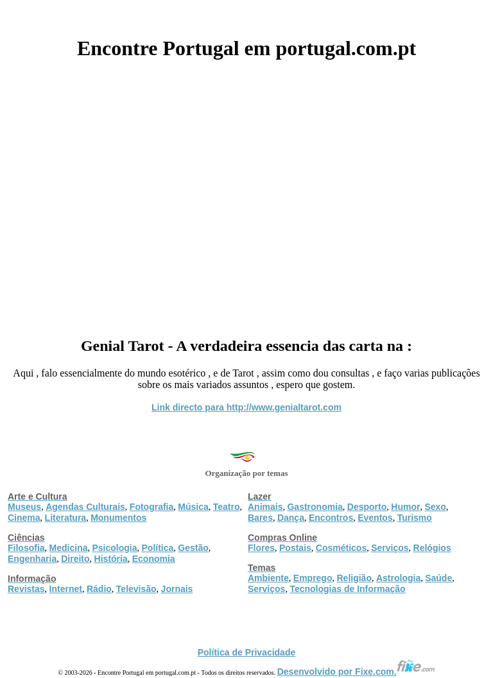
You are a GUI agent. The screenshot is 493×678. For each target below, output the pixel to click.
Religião (353, 578)
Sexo (434, 507)
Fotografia (151, 507)
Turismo (414, 518)
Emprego (313, 578)
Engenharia (32, 559)
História (111, 559)
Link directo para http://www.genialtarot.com (246, 407)
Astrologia (398, 578)
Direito (75, 559)
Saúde (438, 578)
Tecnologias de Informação (347, 589)
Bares (260, 518)
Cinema (24, 518)
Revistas (26, 589)
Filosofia (26, 548)
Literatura (66, 518)
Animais (265, 507)
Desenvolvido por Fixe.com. (356, 671)
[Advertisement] (246, 194)
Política (158, 548)
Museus (24, 507)
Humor (405, 507)
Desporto (366, 507)
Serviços (389, 548)
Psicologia (114, 548)
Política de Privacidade (247, 652)
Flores (261, 548)
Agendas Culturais (85, 507)
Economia (153, 559)
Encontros (331, 518)
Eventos (375, 518)
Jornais (177, 589)
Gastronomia (314, 507)
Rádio (99, 589)
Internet (65, 589)
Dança (290, 518)
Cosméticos (341, 548)
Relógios (432, 548)
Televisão (136, 589)
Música (193, 507)
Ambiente (268, 578)
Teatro (226, 507)
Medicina (68, 548)
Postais (295, 548)
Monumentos (118, 518)
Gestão (193, 548)
